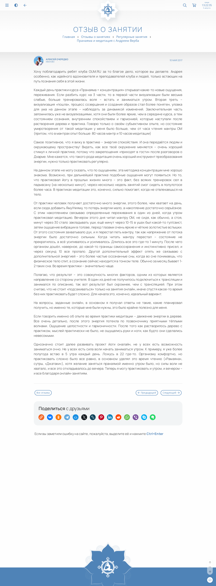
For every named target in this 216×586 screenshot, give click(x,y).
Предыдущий (143, 393)
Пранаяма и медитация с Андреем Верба (108, 40)
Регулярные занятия (131, 36)
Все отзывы (44, 393)
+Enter (155, 434)
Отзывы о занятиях (95, 36)
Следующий (170, 393)
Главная (69, 36)
